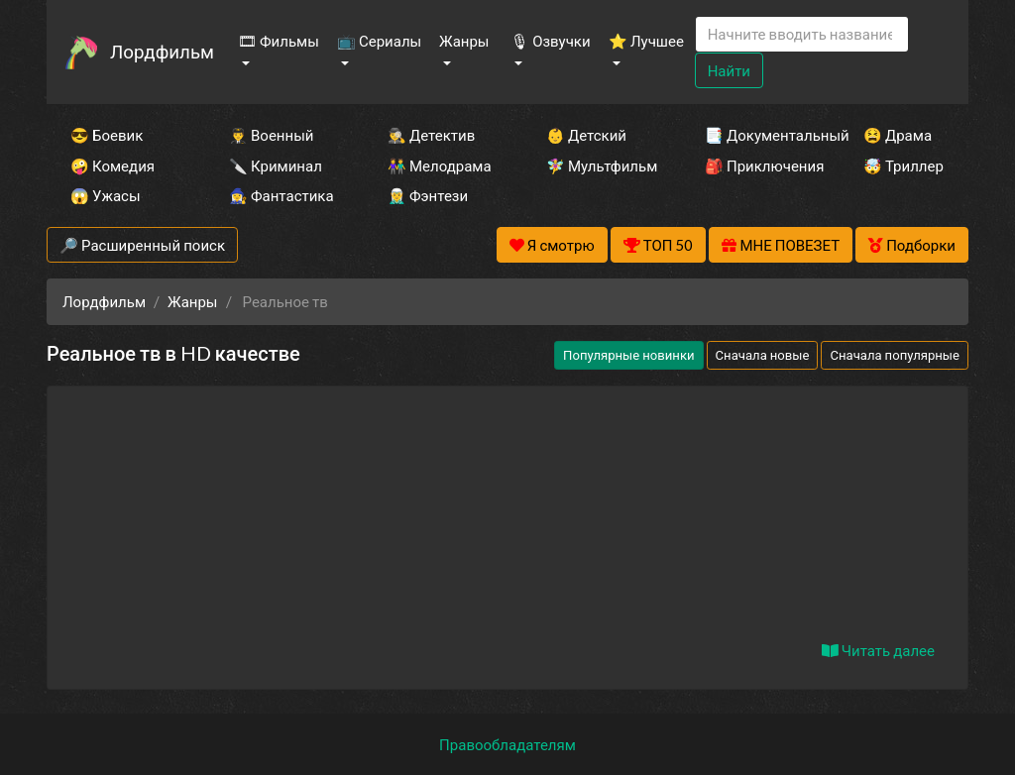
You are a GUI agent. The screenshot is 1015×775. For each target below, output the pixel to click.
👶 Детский (586, 135)
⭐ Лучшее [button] (646, 41)
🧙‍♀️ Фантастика (281, 195)
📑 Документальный (757, 135)
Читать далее (878, 650)
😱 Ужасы (105, 195)
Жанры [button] (464, 41)
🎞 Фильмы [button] (278, 41)
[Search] (802, 34)
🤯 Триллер (903, 165)
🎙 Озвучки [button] (550, 41)
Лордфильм (162, 51)
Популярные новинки (628, 355)
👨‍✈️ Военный (271, 135)
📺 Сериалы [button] (379, 41)
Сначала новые (763, 355)
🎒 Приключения (757, 165)
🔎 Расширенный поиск (142, 245)
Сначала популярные (894, 355)
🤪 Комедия (112, 165)
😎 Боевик (106, 135)
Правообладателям (507, 744)
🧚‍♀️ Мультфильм (598, 165)
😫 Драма (897, 135)
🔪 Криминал (275, 165)
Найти (729, 70)
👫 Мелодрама (440, 165)
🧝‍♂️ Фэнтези (428, 195)
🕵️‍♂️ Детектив (431, 135)
